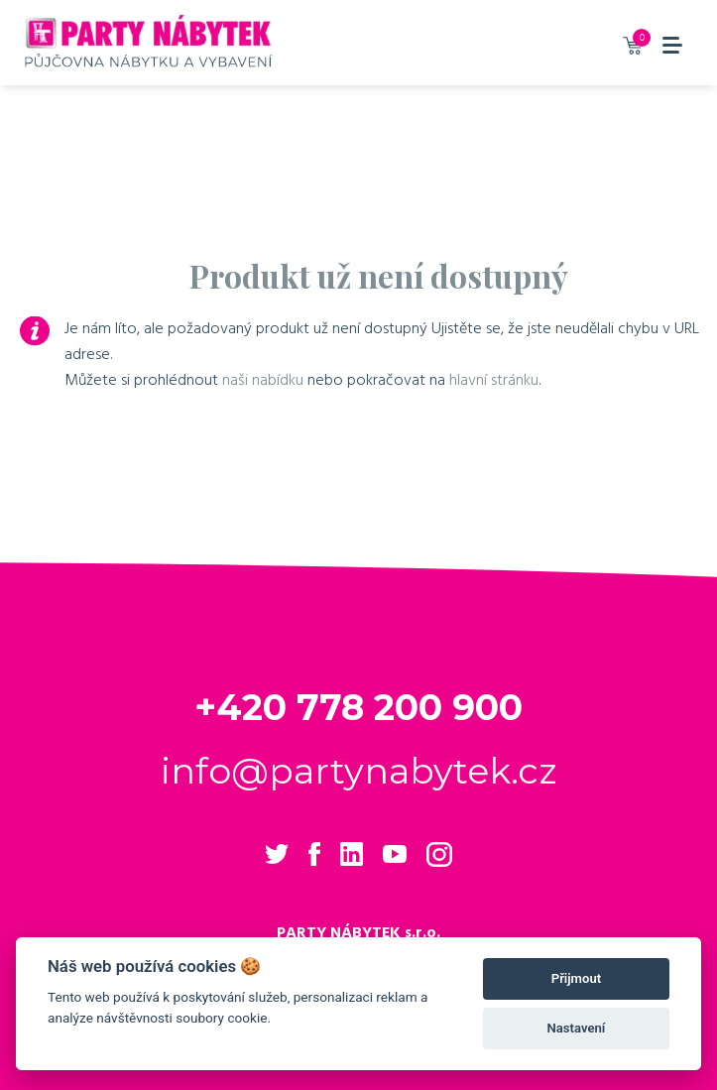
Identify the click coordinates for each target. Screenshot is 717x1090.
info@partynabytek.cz (358, 770)
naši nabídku (262, 380)
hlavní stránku (493, 380)
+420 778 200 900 (358, 707)
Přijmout (576, 978)
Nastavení (576, 1028)
